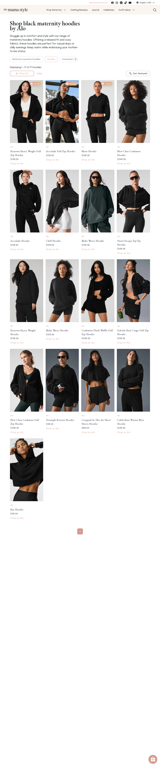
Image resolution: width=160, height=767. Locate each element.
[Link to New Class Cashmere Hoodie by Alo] (133, 111)
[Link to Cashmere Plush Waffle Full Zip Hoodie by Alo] (98, 290)
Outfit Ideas (124, 10)
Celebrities (108, 10)
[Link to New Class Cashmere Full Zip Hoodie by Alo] (26, 380)
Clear (39, 73)
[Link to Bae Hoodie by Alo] (26, 469)
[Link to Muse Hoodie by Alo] (98, 111)
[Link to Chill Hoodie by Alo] (62, 201)
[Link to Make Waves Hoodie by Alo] (98, 201)
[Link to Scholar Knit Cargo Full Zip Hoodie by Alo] (133, 290)
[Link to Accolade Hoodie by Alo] (26, 201)
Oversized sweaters (72, 59)
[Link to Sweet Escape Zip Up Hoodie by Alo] (133, 201)
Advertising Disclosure (98, 2)
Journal (95, 10)
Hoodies (51, 59)
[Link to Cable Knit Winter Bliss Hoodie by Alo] (133, 380)
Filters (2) (21, 73)
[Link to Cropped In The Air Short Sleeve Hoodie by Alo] (98, 380)
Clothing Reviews (79, 10)
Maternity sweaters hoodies (26, 59)
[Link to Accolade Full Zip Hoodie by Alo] (62, 111)
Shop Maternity (54, 10)
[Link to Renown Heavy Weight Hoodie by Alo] (26, 290)
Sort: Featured (138, 73)
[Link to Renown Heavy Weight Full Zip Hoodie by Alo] (26, 111)
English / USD (145, 2)
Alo (11, 147)
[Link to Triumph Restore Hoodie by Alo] (62, 380)
